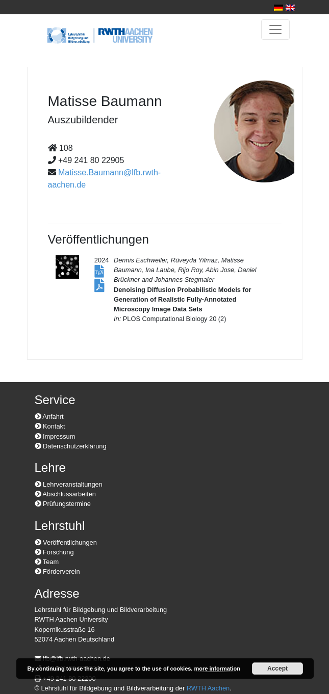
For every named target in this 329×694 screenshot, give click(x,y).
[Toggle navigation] (275, 29)
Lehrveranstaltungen (69, 484)
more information (217, 668)
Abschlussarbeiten (65, 494)
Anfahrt (49, 416)
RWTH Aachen (208, 688)
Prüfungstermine (63, 504)
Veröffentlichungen (66, 542)
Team (47, 562)
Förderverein (57, 571)
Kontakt (50, 426)
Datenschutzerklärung (71, 446)
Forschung (54, 552)
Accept (277, 668)
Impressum (55, 436)
